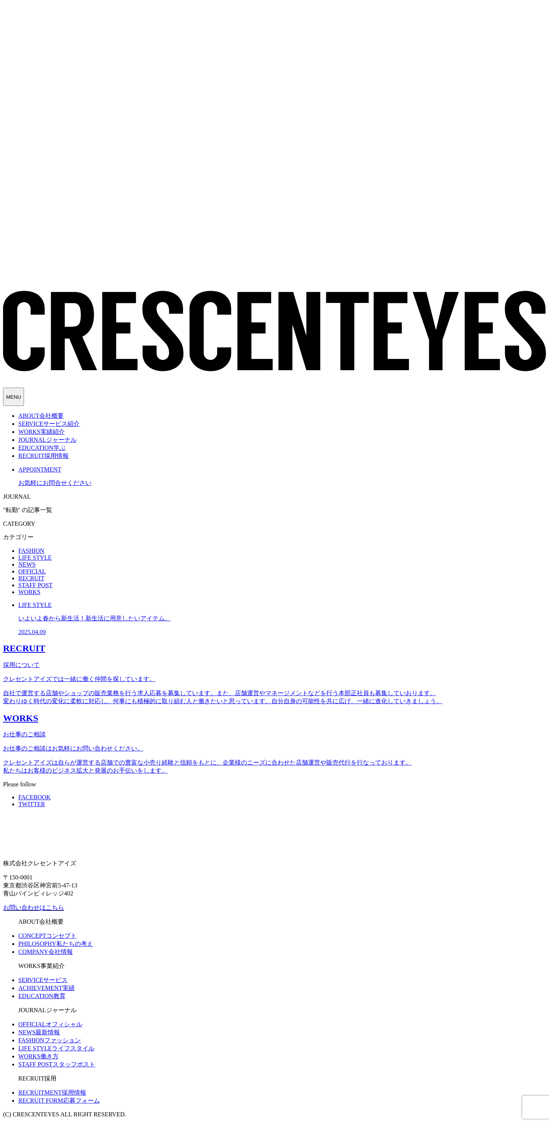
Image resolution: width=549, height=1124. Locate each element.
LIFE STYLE (35, 557)
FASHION (31, 551)
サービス (42, 980)
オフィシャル (50, 1024)
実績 (46, 988)
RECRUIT (31, 578)
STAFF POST (35, 585)
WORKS (29, 592)
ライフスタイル (56, 1048)
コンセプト (47, 935)
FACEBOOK (34, 797)
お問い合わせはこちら (33, 907)
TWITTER (31, 804)
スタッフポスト (56, 1064)
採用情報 (52, 1092)
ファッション (49, 1040)
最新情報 (39, 1032)
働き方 (38, 1056)
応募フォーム (59, 1100)
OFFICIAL (32, 571)
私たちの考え (55, 943)
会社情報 (45, 951)
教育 (42, 996)
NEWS (26, 564)
